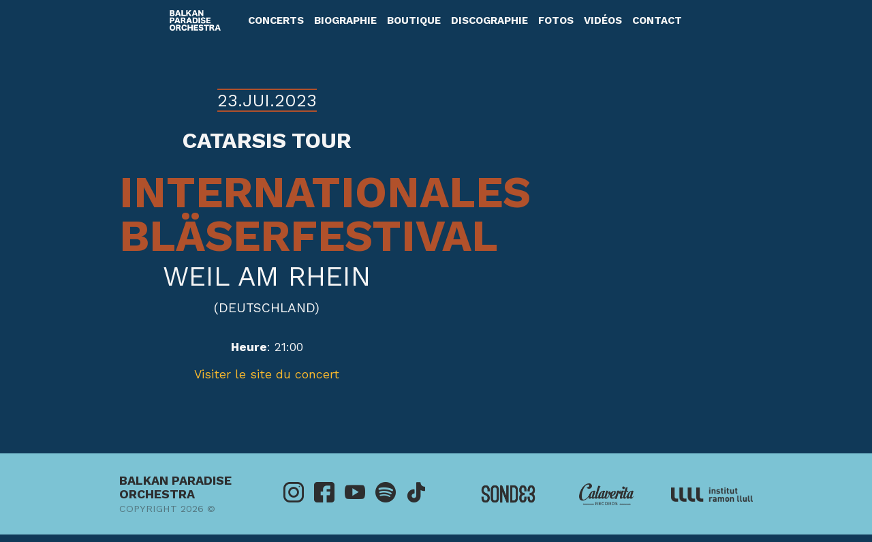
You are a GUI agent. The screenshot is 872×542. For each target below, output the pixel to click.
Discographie (489, 20)
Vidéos (603, 20)
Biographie (345, 20)
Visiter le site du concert (266, 374)
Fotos (556, 20)
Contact (657, 20)
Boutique (414, 20)
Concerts (276, 20)
